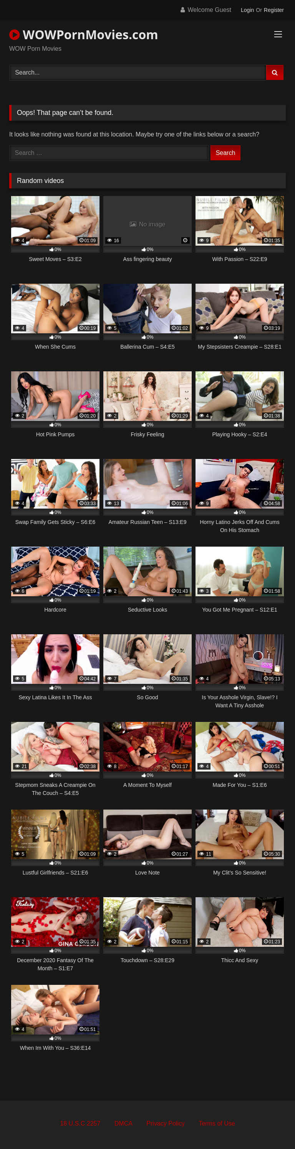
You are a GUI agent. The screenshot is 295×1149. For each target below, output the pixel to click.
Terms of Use (217, 1123)
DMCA (123, 1123)
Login (247, 10)
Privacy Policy (165, 1123)
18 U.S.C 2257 (80, 1123)
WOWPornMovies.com (83, 34)
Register (274, 10)
